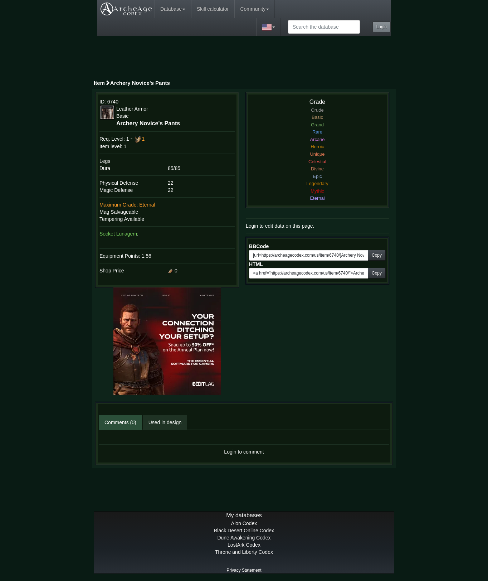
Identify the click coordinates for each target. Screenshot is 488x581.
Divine (317, 168)
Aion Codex (244, 523)
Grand (317, 124)
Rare (317, 132)
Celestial (317, 161)
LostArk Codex (244, 545)
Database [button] (172, 9)
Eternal (317, 198)
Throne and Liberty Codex (244, 552)
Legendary (317, 183)
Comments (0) (120, 422)
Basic (317, 117)
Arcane (317, 139)
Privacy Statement (243, 570)
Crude (317, 110)
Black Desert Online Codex (244, 530)
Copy (377, 255)
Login (381, 26)
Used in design (165, 422)
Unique (317, 154)
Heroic (317, 146)
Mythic (317, 191)
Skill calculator (213, 9)
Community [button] (254, 9)
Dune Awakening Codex (243, 538)
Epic (317, 176)
